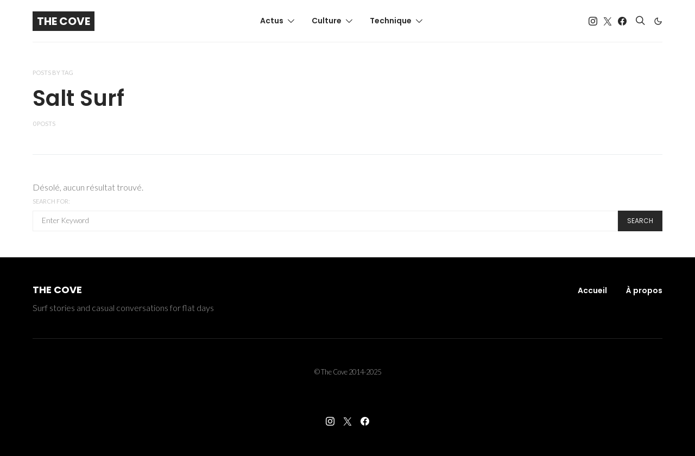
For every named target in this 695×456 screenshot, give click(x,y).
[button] (658, 21)
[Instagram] (593, 21)
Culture (327, 20)
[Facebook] (622, 21)
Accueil (592, 290)
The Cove (63, 21)
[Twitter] (607, 21)
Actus (271, 20)
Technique (391, 20)
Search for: (51, 201)
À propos (644, 290)
